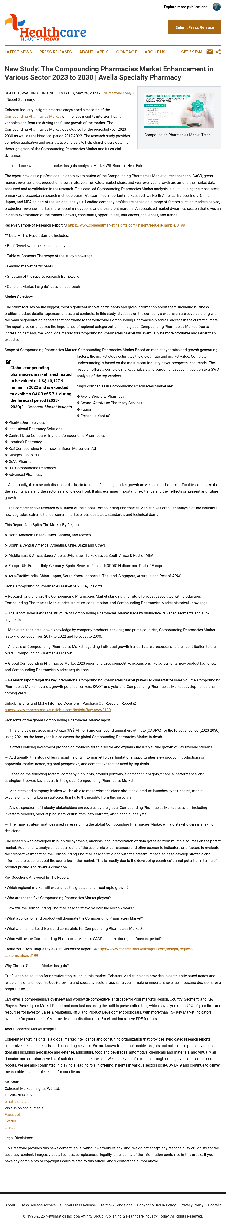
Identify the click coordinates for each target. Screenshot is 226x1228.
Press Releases (55, 51)
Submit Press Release (78, 1205)
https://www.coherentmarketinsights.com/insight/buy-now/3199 (58, 710)
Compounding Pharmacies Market (33, 116)
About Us (154, 51)
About (10, 1205)
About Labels (94, 51)
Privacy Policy (191, 1205)
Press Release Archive (38, 1205)
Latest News (18, 51)
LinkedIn (12, 1127)
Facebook (13, 1114)
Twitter (10, 1121)
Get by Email (197, 52)
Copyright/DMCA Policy (156, 1205)
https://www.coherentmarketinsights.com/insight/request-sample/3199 (126, 225)
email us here (15, 1101)
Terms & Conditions (116, 1205)
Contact (126, 51)
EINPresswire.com (115, 93)
